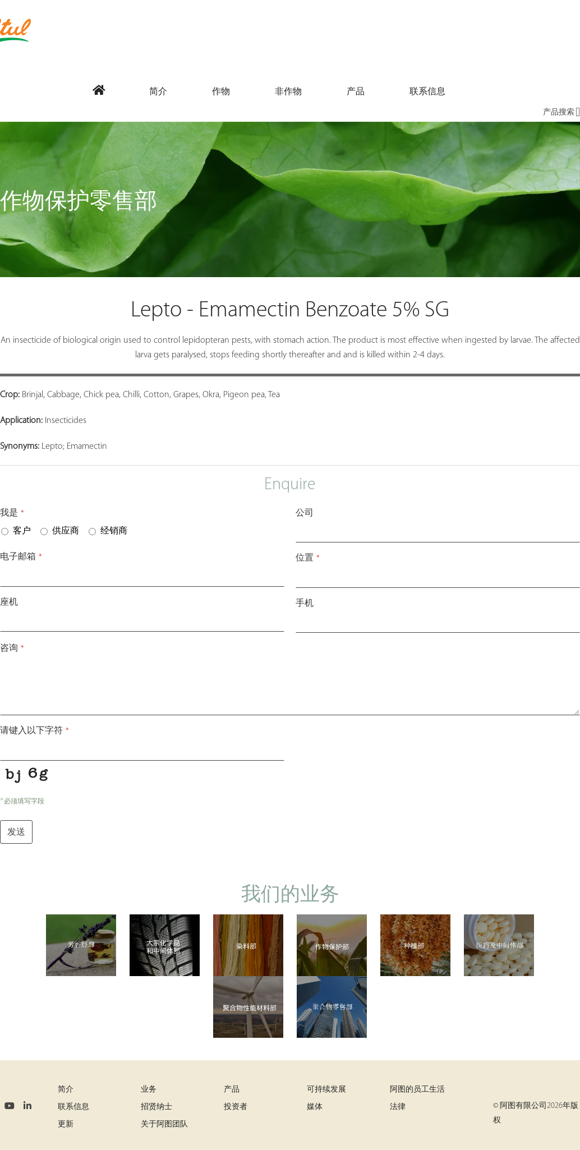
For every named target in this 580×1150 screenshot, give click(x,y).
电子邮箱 (21, 557)
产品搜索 (561, 112)
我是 (12, 513)
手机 (305, 603)
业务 (148, 1089)
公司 (305, 513)
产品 (232, 1089)
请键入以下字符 (34, 730)
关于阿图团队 (164, 1124)
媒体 (315, 1107)
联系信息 (73, 1107)
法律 (398, 1107)
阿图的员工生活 (417, 1089)
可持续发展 (326, 1089)
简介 (65, 1089)
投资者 (235, 1107)
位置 (308, 558)
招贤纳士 (156, 1107)
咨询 (12, 648)
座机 (9, 602)
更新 (65, 1124)
